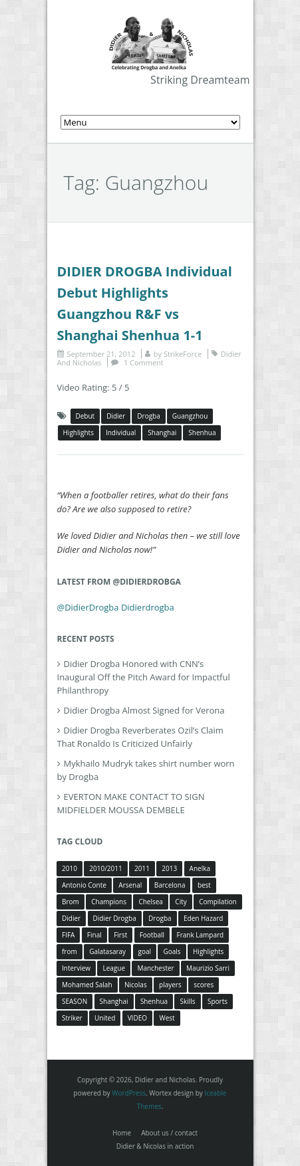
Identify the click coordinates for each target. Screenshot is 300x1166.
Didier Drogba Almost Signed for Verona (144, 710)
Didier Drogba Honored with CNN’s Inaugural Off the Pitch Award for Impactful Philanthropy (143, 677)
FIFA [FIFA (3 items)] (68, 934)
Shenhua (202, 432)
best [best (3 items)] (204, 885)
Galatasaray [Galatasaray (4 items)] (107, 951)
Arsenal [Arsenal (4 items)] (130, 885)
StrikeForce (183, 354)
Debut (85, 416)
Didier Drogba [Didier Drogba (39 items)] (114, 918)
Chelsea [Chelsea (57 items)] (150, 901)
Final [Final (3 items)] (94, 934)
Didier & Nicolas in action (155, 1146)
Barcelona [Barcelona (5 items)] (170, 885)
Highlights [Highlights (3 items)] (208, 951)
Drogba (148, 416)
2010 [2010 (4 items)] (69, 868)
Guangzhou (190, 416)
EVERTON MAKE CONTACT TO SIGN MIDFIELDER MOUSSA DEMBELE (131, 803)
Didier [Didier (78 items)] (71, 918)
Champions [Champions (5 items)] (108, 901)
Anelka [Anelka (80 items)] (200, 868)
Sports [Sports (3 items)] (217, 1001)
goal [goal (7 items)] (145, 951)
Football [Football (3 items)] (152, 934)
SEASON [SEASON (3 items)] (74, 1001)
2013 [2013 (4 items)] (169, 868)
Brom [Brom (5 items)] (70, 901)
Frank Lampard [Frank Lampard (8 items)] (200, 934)
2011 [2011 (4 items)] (142, 868)
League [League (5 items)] (113, 968)
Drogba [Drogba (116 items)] (159, 918)
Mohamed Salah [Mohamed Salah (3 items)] (87, 984)
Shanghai (162, 432)
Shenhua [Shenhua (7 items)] (154, 1001)
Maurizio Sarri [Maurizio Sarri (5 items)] (207, 968)
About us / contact (169, 1132)
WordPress (129, 1093)
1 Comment (144, 362)
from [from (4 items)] (69, 951)
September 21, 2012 (101, 354)
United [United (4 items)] (104, 1017)
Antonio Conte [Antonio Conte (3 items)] (84, 885)
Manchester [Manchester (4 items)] (155, 968)
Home (121, 1132)
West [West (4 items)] (166, 1017)
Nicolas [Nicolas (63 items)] (135, 984)
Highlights (78, 432)
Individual (121, 432)
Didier (115, 416)
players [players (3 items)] (170, 984)
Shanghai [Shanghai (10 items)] (114, 1001)
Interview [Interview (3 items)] (76, 968)
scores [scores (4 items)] (204, 984)
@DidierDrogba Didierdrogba (115, 607)
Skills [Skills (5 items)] (187, 1001)
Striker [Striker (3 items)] (72, 1017)
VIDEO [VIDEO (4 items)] (137, 1017)
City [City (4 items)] (180, 901)
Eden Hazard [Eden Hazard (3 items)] (203, 918)
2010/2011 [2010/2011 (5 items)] (105, 868)
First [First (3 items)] (120, 934)
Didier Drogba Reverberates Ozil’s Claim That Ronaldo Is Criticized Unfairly (140, 736)
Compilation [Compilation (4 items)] (218, 901)
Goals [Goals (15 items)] (171, 951)
